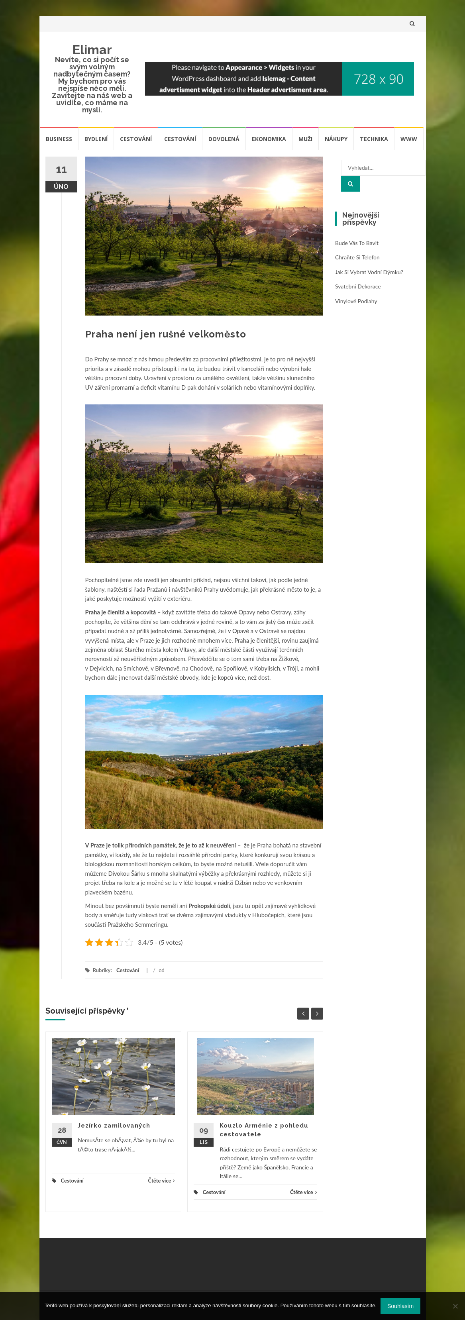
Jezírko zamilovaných (114, 1125)
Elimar (92, 49)
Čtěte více (161, 1180)
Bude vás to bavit (357, 242)
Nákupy (336, 139)
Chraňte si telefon (357, 257)
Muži (305, 139)
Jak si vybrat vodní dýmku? (369, 272)
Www (408, 139)
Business (59, 139)
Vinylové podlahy (356, 301)
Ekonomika (269, 139)
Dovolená (223, 139)
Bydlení (96, 139)
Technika (374, 139)
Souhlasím (400, 1306)
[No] (455, 1306)
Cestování (136, 139)
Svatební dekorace (358, 286)
